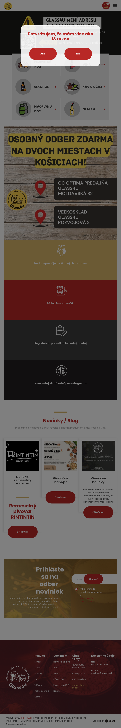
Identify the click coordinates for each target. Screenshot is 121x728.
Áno (42, 53)
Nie (78, 53)
